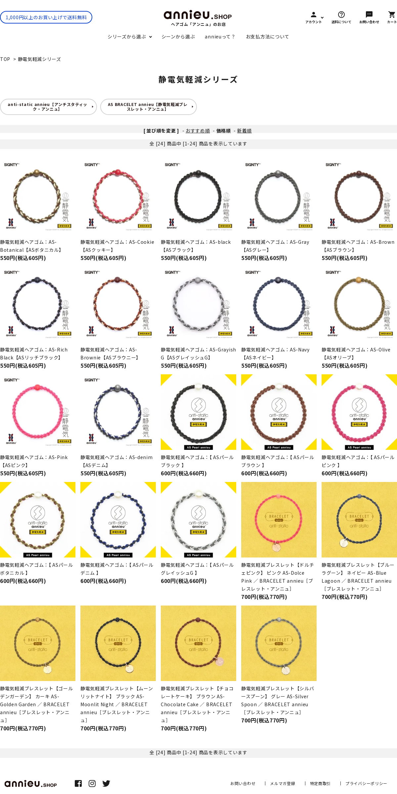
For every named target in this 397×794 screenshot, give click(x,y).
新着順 (244, 130)
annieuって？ (220, 36)
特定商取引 (320, 783)
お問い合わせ (242, 783)
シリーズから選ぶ (127, 36)
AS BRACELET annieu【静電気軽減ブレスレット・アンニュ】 (148, 106)
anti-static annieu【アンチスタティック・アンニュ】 (47, 106)
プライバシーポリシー (366, 783)
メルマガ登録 (282, 783)
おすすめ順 (198, 130)
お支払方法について (267, 36)
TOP (5, 59)
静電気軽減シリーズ (39, 59)
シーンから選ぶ (178, 36)
